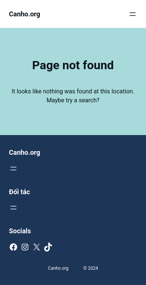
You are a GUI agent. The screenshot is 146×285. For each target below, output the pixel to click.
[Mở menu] (132, 14)
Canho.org (24, 14)
